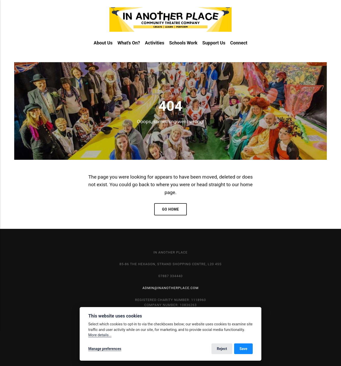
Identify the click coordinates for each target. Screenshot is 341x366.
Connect (238, 42)
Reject (222, 349)
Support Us (213, 42)
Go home (170, 209)
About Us (103, 42)
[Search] (324, 23)
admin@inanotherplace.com (171, 288)
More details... (99, 335)
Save (243, 349)
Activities (154, 42)
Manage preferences (104, 349)
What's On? (128, 42)
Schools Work (183, 42)
